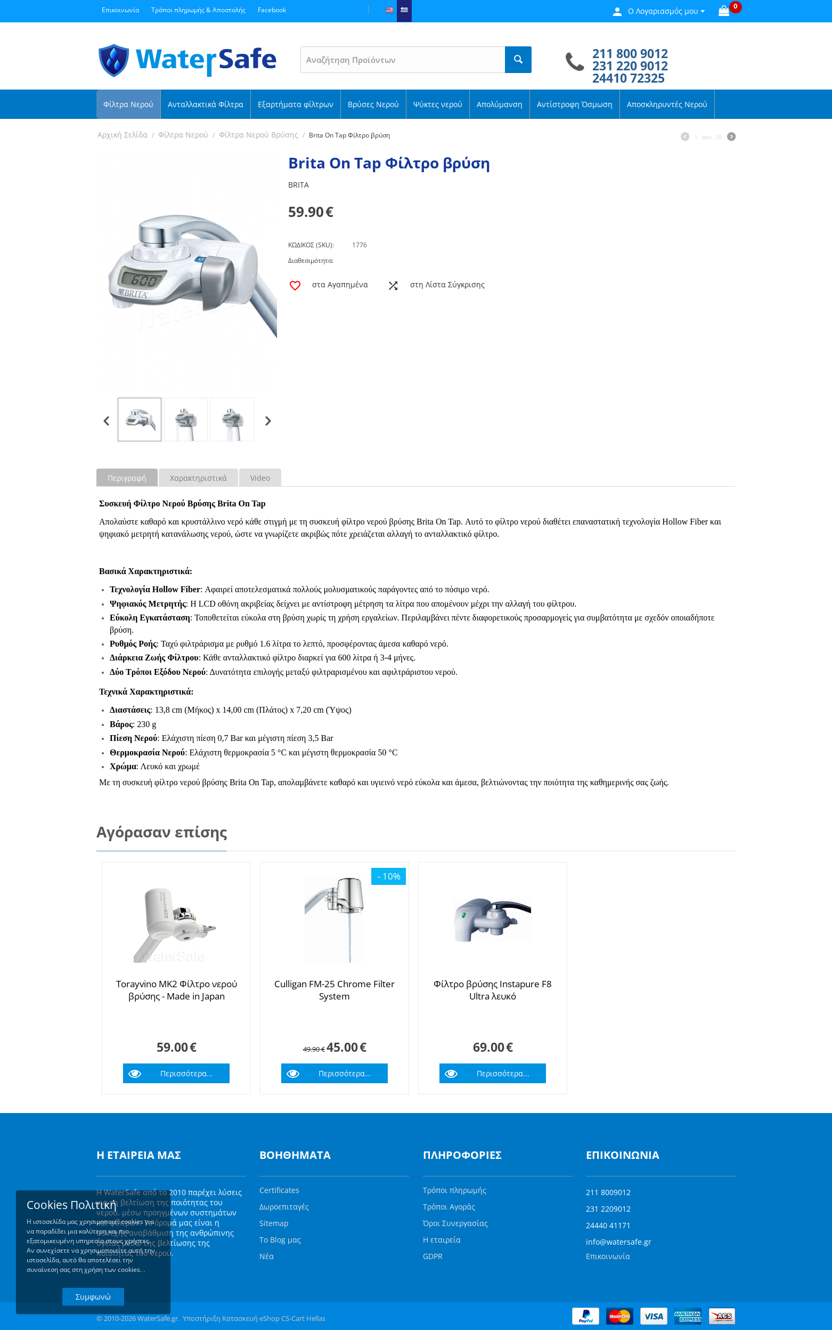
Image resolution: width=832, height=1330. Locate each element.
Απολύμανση (500, 104)
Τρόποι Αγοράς (449, 1207)
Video (260, 478)
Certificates (279, 1190)
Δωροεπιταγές (284, 1207)
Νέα (266, 1256)
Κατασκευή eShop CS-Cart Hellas (273, 1318)
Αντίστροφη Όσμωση (575, 104)
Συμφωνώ (93, 1297)
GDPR (433, 1256)
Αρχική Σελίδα (122, 135)
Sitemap (274, 1223)
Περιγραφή (127, 478)
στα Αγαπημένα (340, 284)
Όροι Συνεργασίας (455, 1223)
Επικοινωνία (608, 1256)
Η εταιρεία (442, 1240)
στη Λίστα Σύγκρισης (447, 284)
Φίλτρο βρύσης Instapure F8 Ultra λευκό (493, 990)
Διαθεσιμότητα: (310, 260)
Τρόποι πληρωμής (454, 1190)
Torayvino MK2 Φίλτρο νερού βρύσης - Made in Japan (176, 990)
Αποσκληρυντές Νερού (667, 104)
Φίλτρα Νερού (128, 104)
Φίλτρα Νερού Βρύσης (258, 135)
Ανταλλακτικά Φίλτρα (205, 104)
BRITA (298, 185)
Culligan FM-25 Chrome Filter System (334, 990)
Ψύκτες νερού (437, 104)
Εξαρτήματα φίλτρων (295, 104)
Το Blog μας (280, 1240)
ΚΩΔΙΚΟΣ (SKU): (311, 244)
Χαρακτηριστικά (198, 478)
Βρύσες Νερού (373, 104)
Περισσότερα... (186, 1073)
